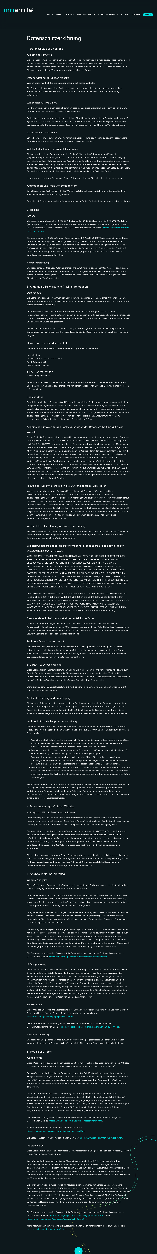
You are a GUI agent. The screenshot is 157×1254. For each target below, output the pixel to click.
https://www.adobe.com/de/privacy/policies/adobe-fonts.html (55, 1122)
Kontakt (136, 11)
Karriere (125, 11)
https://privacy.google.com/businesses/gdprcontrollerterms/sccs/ (57, 1210)
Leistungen (69, 11)
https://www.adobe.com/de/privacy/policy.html (101, 1129)
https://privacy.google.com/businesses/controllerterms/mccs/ (78, 948)
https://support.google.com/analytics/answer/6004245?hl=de (90, 1018)
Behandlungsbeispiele (108, 11)
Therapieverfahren (86, 11)
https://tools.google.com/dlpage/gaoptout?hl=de (50, 1008)
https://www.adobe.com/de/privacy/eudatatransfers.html (75, 1112)
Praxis (50, 11)
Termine (148, 11)
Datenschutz (147, 1248)
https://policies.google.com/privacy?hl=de (46, 1220)
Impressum (132, 1248)
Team (58, 11)
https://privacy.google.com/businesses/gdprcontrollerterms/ (77, 1207)
